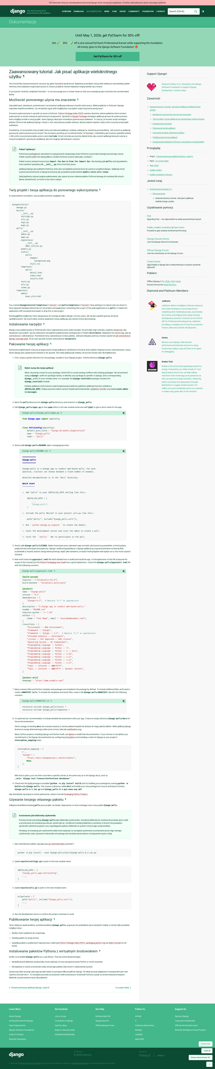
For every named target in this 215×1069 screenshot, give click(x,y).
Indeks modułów (162, 227)
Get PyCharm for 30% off (107, 56)
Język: (207, 1051)
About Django (15, 1016)
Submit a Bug (61, 1025)
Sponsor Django (182, 1016)
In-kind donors (83, 1054)
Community (134, 11)
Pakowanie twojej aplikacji (164, 128)
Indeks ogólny (156, 170)
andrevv (164, 1055)
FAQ (149, 216)
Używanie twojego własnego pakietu (168, 133)
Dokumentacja (22, 21)
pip (122, 333)
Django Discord (102, 1021)
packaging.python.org (95, 943)
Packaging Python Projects (75, 794)
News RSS (139, 1039)
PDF (173, 281)
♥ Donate (160, 11)
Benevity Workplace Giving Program (190, 1030)
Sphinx (72, 734)
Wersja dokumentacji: (200, 1057)
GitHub (138, 1016)
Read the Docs (170, 285)
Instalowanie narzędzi (162, 124)
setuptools (117, 330)
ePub (178, 281)
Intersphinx (70, 737)
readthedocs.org (74, 729)
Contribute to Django (64, 1021)
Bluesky (138, 1030)
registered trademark (80, 1063)
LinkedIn (139, 1034)
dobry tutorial (115, 943)
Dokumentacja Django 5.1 (161, 189)
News (106, 11)
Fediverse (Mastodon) (144, 1025)
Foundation (148, 11)
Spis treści (154, 165)
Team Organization (17, 1025)
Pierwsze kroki (159, 194)
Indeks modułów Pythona (161, 174)
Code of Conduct (16, 1034)
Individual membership (65, 1034)
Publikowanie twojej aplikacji (165, 137)
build (30, 783)
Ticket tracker (153, 261)
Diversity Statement (17, 1039)
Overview (66, 11)
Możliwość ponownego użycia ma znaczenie (172, 114)
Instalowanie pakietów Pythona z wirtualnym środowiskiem (178, 142)
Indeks (150, 227)
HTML (167, 281)
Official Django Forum (158, 250)
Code (114, 11)
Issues (123, 11)
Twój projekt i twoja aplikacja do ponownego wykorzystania (178, 119)
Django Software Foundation (21, 1030)
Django (17, 11)
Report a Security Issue (65, 1030)
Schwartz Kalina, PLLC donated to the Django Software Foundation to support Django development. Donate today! (181, 87)
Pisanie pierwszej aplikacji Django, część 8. (29, 987)
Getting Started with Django (21, 1021)
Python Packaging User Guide (53, 562)
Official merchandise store (186, 1025)
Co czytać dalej (123, 987)
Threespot (145, 1055)
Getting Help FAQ (102, 1016)
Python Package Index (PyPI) (71, 113)
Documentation (94, 11)
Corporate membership (185, 1021)
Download (79, 11)
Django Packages (79, 116)
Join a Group (60, 1016)
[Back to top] (209, 1064)
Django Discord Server (158, 239)
